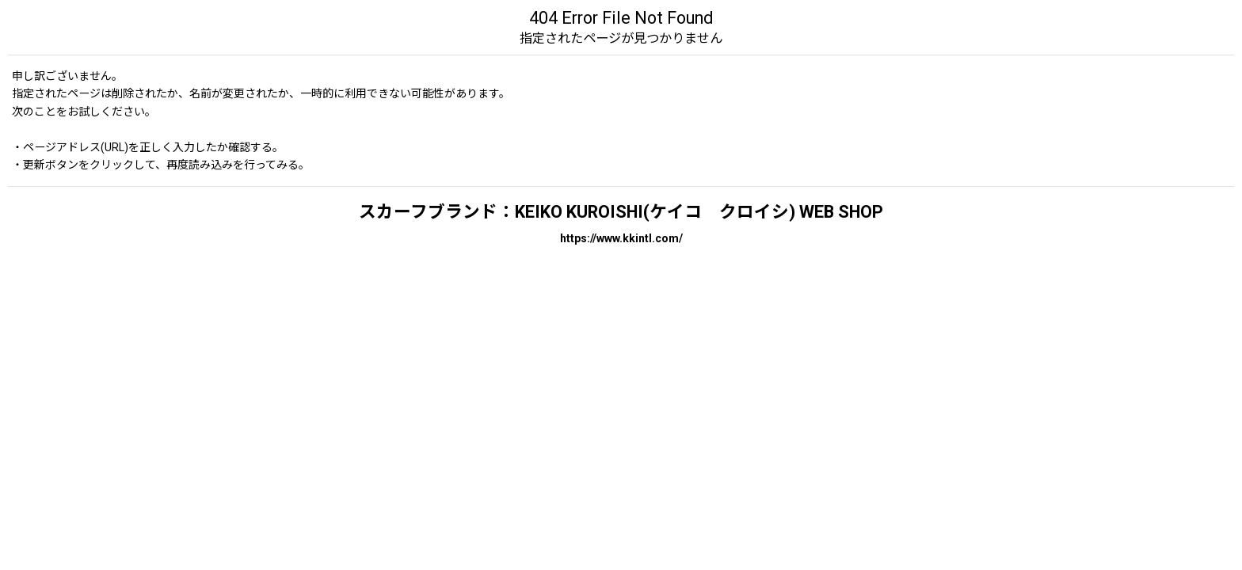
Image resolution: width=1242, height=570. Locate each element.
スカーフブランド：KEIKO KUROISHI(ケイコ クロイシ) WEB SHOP (621, 212)
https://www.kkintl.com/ (621, 238)
